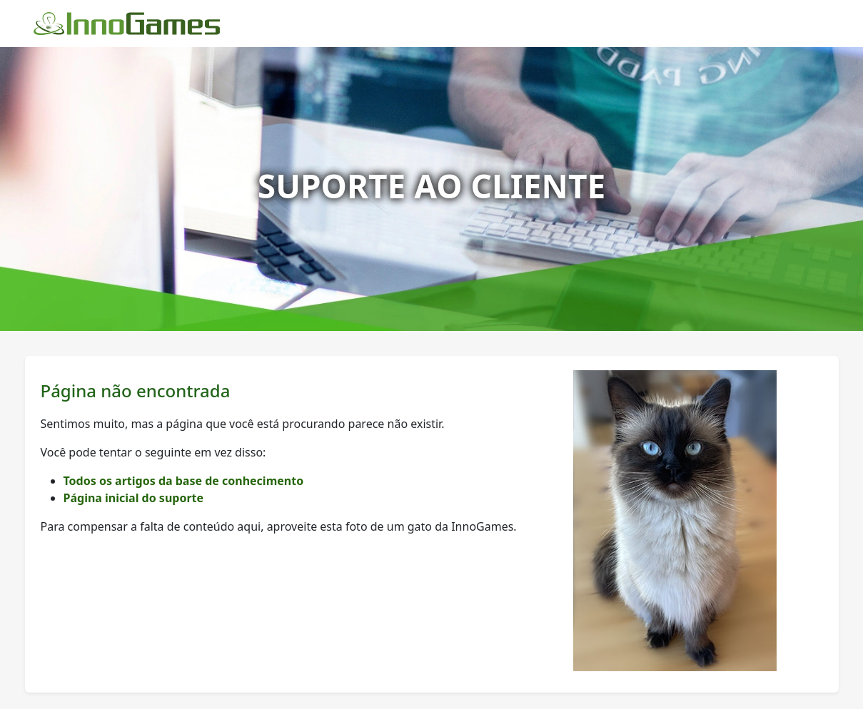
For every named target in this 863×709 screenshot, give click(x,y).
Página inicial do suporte (134, 498)
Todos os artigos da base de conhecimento (184, 481)
